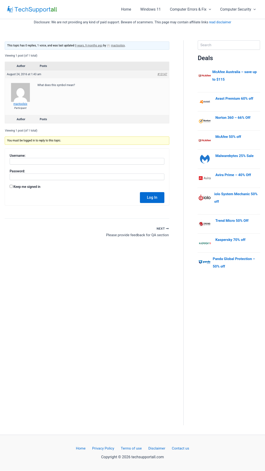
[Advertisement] (229, 354)
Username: (18, 155)
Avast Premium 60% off (235, 98)
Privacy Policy (105, 448)
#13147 (162, 74)
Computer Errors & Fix (192, 9)
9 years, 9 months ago (88, 45)
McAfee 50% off (228, 136)
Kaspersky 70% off (231, 239)
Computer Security (239, 9)
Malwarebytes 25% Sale (235, 155)
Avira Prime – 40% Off (234, 175)
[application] (211, 9)
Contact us (176, 448)
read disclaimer (220, 22)
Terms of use (131, 448)
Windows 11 (154, 9)
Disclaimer (155, 448)
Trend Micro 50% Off (232, 220)
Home (132, 9)
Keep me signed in (26, 187)
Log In (152, 197)
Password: (17, 171)
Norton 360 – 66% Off (233, 117)
